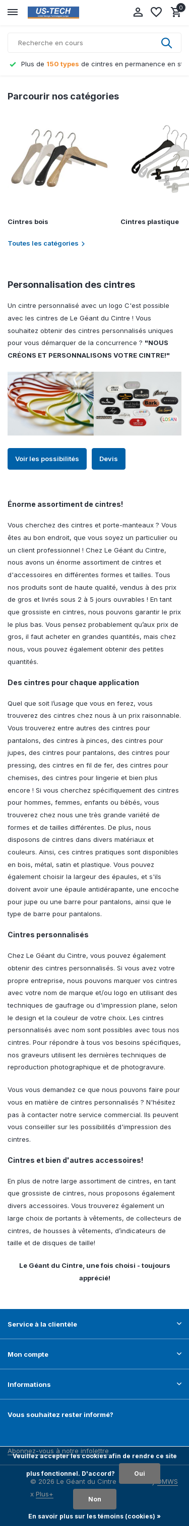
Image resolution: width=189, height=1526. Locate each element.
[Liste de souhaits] (156, 13)
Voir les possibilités (47, 459)
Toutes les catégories (47, 243)
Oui (139, 1473)
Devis (108, 459)
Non (94, 1499)
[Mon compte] (138, 12)
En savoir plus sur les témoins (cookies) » (94, 1516)
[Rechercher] (94, 43)
